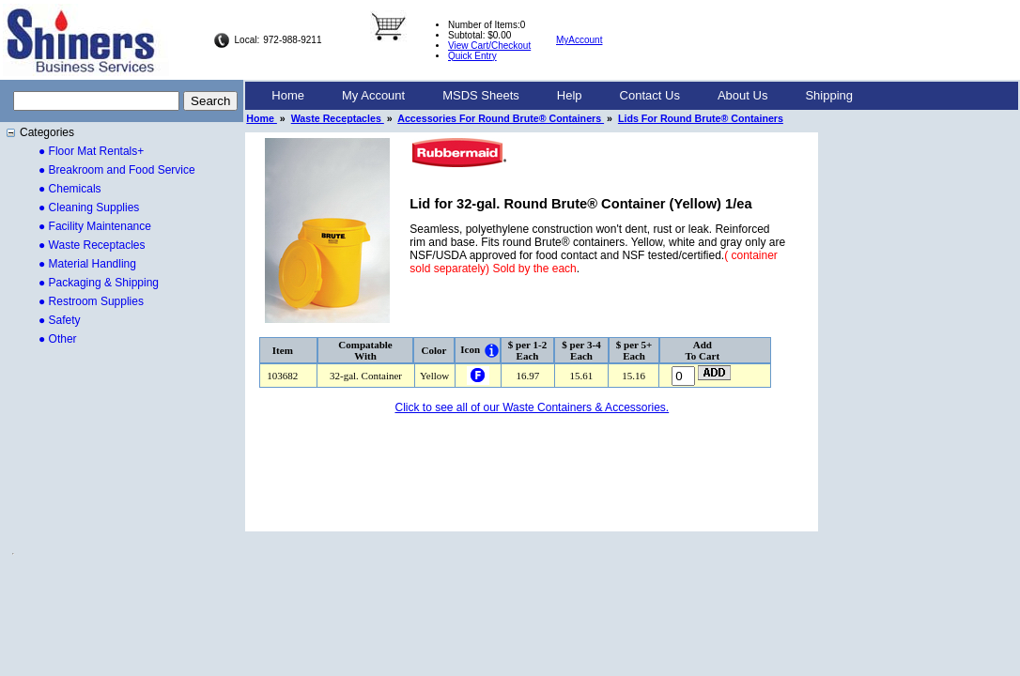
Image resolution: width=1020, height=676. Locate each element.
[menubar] (562, 95)
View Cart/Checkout (489, 45)
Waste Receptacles (337, 118)
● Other (58, 339)
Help (569, 95)
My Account (373, 95)
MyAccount (579, 40)
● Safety (60, 320)
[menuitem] (288, 95)
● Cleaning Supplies (89, 207)
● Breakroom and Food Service (117, 170)
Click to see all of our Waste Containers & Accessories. (531, 407)
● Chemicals (70, 188)
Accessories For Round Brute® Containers (500, 118)
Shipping (829, 95)
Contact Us (650, 95)
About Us (742, 95)
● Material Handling (87, 263)
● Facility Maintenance (95, 226)
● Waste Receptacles (92, 245)
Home (287, 95)
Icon (470, 349)
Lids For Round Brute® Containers (700, 118)
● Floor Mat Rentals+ (91, 151)
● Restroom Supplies (91, 301)
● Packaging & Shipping (99, 282)
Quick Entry (472, 56)
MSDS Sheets (480, 95)
